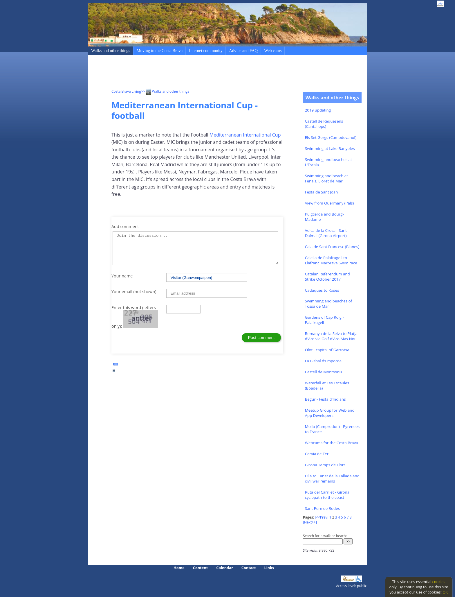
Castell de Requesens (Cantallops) (324, 124)
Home (179, 567)
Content (200, 567)
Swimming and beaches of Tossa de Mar (328, 303)
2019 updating (318, 110)
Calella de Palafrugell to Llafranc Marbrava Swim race (331, 260)
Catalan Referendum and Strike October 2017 (327, 276)
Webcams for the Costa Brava (331, 442)
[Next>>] (310, 522)
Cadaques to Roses (322, 290)
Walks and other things (110, 50)
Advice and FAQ (243, 50)
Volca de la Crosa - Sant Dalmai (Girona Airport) (326, 233)
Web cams (272, 50)
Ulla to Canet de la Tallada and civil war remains (332, 478)
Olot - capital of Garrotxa (327, 349)
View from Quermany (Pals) (329, 203)
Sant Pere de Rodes (322, 508)
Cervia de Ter (317, 453)
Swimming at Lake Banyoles (330, 148)
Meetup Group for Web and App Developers (330, 413)
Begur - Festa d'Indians (325, 399)
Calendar (224, 567)
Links (269, 567)
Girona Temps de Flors (325, 464)
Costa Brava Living (126, 91)
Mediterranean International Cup (245, 135)
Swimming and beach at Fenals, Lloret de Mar (326, 178)
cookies (438, 581)
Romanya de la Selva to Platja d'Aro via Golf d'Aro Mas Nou (331, 336)
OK (445, 592)
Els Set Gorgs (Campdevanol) (330, 137)
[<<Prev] (321, 517)
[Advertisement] (217, 73)
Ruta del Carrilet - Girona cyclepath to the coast (327, 495)
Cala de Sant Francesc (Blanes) (332, 246)
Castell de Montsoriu (323, 371)
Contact (248, 567)
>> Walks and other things (165, 91)
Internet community (206, 50)
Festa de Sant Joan (321, 192)
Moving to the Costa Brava (159, 50)
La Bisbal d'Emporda (323, 360)
